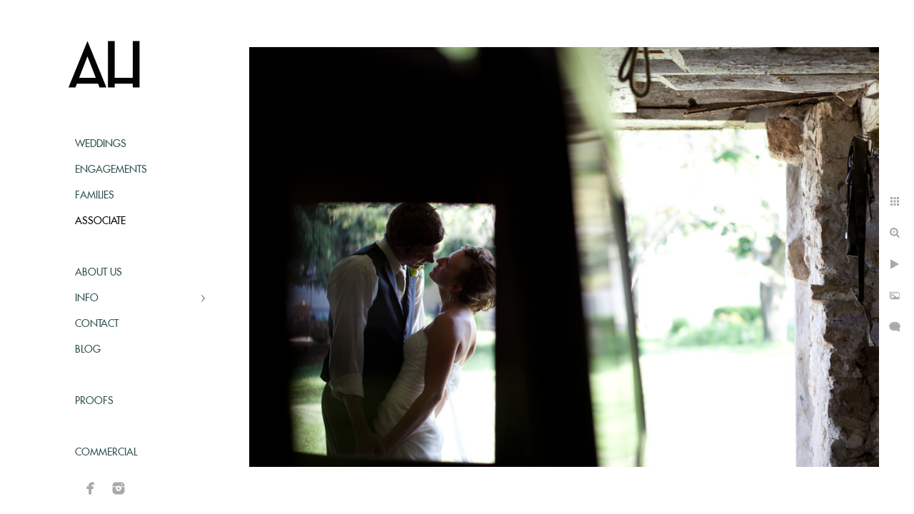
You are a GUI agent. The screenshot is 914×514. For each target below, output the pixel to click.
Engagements (111, 170)
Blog (88, 350)
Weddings (100, 144)
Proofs (94, 401)
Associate (100, 221)
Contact (97, 324)
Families (94, 195)
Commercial (106, 452)
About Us (98, 272)
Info (87, 298)
